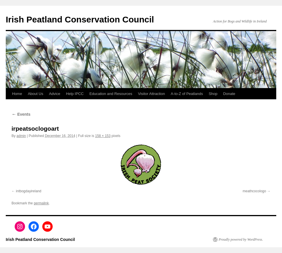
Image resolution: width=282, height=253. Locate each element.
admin (21, 136)
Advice (54, 94)
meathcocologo (254, 191)
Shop (213, 94)
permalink (41, 203)
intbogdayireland (28, 191)
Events (21, 114)
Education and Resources (110, 94)
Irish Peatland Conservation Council (80, 19)
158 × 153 (102, 136)
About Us (35, 94)
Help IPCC (74, 94)
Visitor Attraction (151, 94)
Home (17, 94)
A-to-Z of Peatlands (187, 94)
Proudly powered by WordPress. (241, 239)
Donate (229, 94)
